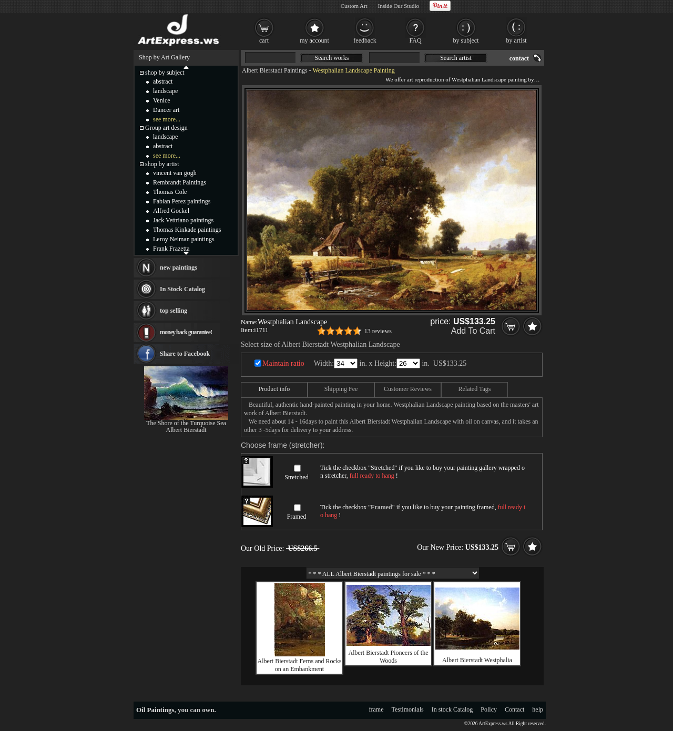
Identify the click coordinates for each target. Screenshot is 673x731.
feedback (364, 40)
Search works (332, 57)
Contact (514, 709)
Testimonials (408, 709)
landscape (165, 91)
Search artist (456, 57)
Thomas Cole (170, 191)
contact (519, 58)
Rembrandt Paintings (179, 182)
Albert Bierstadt (186, 430)
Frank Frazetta (171, 248)
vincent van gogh (175, 173)
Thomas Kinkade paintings (187, 229)
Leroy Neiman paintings (184, 239)
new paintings (178, 267)
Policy (489, 709)
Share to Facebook (185, 353)
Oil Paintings (155, 710)
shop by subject (165, 72)
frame (376, 709)
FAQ (415, 40)
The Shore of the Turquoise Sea (186, 423)
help (537, 709)
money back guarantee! (186, 332)
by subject (466, 40)
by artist (516, 40)
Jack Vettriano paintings (183, 220)
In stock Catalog (452, 709)
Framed (297, 516)
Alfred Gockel (171, 210)
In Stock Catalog (182, 289)
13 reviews (378, 331)
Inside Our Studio (398, 6)
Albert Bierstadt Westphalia (477, 660)
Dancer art (166, 110)
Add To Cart (473, 330)
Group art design (166, 127)
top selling (173, 310)
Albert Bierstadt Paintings (275, 70)
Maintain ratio (283, 363)
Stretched (296, 477)
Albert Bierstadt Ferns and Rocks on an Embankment (300, 665)
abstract (162, 81)
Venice (161, 100)
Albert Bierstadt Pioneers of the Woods (389, 656)
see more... (166, 119)
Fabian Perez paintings (181, 201)
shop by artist (162, 164)
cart (264, 40)
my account (314, 40)
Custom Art (354, 6)
